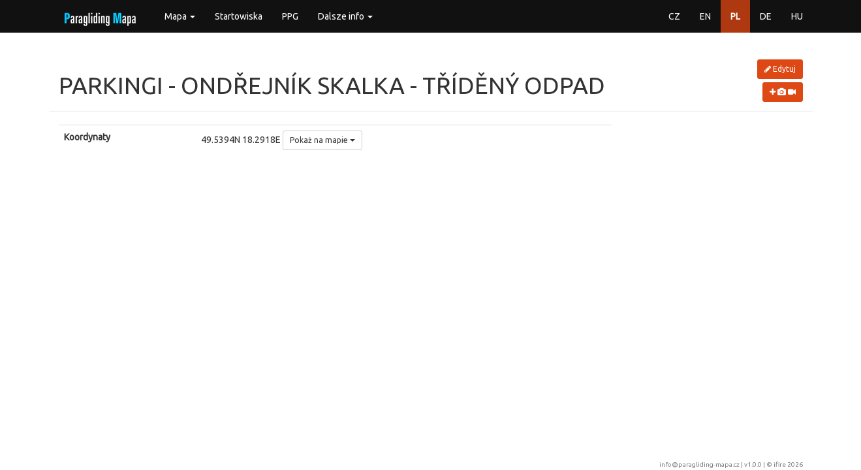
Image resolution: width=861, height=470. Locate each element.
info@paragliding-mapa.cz (699, 464)
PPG (290, 16)
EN (705, 16)
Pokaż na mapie (322, 140)
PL (735, 16)
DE (766, 16)
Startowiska (238, 16)
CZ (674, 16)
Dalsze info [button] (345, 16)
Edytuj (780, 69)
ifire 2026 (788, 464)
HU (797, 16)
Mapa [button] (179, 16)
